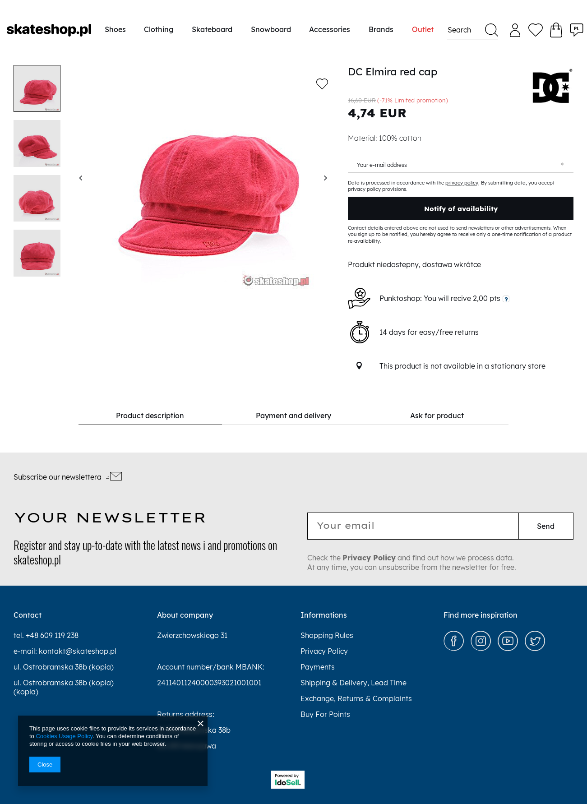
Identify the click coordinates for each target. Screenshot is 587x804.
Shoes (115, 29)
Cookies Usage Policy (64, 736)
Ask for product (437, 415)
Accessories (329, 29)
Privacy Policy (369, 557)
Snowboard (271, 29)
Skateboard (212, 29)
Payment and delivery (293, 415)
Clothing (158, 29)
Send (546, 526)
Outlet (423, 29)
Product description (150, 415)
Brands (381, 29)
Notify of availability (461, 208)
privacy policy (461, 183)
